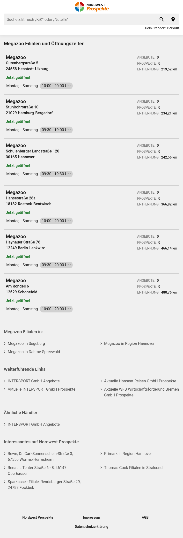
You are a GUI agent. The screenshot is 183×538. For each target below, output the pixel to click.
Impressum (91, 517)
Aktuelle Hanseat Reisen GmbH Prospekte (140, 381)
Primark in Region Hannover (128, 453)
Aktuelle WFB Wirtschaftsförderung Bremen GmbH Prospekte (141, 392)
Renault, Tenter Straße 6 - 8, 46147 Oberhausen (37, 470)
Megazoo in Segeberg (26, 343)
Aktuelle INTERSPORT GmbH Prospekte (41, 389)
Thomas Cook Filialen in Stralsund (133, 467)
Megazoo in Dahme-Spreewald (34, 351)
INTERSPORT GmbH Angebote (34, 381)
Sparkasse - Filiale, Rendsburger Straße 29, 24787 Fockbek (44, 484)
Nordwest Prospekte (37, 517)
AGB (145, 517)
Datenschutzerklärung (91, 527)
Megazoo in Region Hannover (129, 343)
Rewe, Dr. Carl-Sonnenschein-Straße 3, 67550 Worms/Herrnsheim (40, 456)
